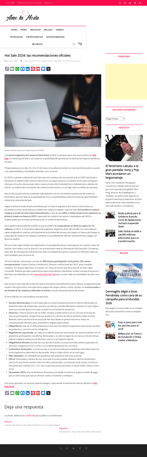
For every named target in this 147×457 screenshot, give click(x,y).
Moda (25, 29)
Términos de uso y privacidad (29, 3)
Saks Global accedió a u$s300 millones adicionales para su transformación (129, 229)
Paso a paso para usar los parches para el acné (130, 318)
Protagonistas (93, 29)
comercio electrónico (31, 54)
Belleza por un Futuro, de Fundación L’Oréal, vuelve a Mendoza (130, 330)
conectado (30, 408)
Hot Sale (66, 54)
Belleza (50, 29)
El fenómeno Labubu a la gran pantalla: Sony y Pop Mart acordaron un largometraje (122, 165)
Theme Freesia (33, 452)
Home (15, 29)
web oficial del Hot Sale (45, 267)
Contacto (48, 3)
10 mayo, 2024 (11, 54)
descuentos (57, 54)
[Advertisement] (126, 75)
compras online (46, 54)
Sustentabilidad (114, 29)
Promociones (75, 54)
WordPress (44, 452)
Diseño (61, 29)
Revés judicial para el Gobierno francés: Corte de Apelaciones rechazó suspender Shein (129, 213)
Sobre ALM (10, 3)
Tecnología (74, 29)
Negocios (37, 29)
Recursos (67, 37)
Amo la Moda (10, 452)
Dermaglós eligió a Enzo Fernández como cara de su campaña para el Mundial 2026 (124, 290)
